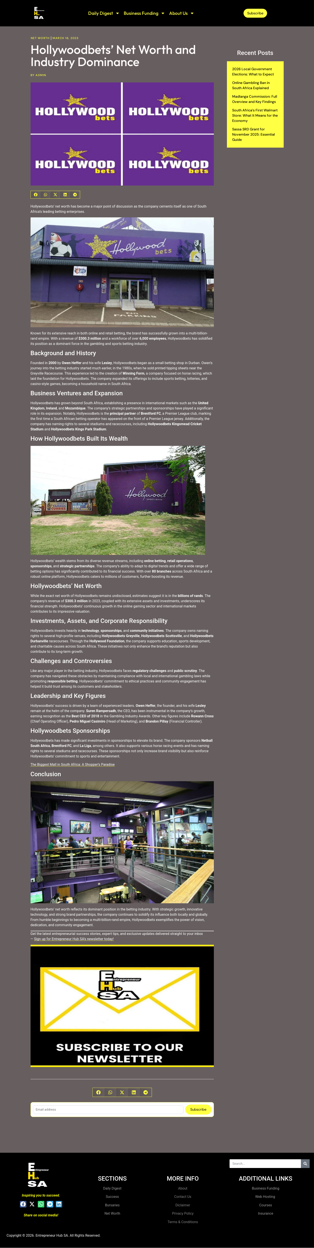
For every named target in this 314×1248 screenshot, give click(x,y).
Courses (265, 1205)
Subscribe (198, 1109)
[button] (36, 194)
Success (112, 1197)
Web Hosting (265, 1197)
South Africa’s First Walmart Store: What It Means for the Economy (255, 115)
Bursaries (112, 1205)
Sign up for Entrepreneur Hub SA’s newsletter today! (74, 939)
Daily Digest (104, 13)
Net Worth (40, 38)
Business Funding (144, 13)
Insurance (265, 1213)
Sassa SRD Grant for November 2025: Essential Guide (253, 134)
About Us (181, 13)
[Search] (305, 1163)
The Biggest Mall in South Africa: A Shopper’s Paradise (73, 764)
